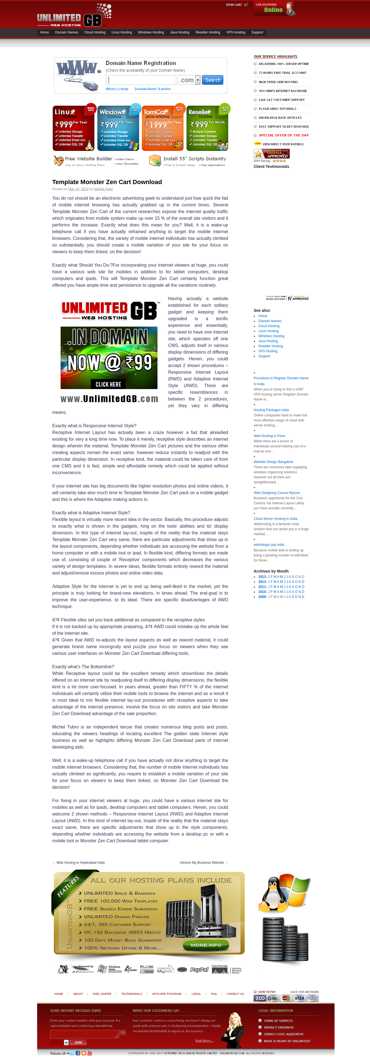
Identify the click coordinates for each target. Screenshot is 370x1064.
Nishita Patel (103, 189)
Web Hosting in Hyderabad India (78, 863)
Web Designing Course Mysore (277, 493)
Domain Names (66, 32)
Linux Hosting (122, 32)
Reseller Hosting (207, 32)
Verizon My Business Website (204, 863)
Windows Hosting (151, 32)
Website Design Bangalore (273, 462)
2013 (262, 577)
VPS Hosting (235, 32)
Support (257, 32)
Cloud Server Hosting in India (275, 519)
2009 (262, 597)
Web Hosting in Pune (269, 436)
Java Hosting (179, 32)
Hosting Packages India (271, 410)
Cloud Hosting (94, 32)
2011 (262, 587)
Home (44, 32)
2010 (262, 592)
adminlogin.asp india (269, 545)
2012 (262, 582)
